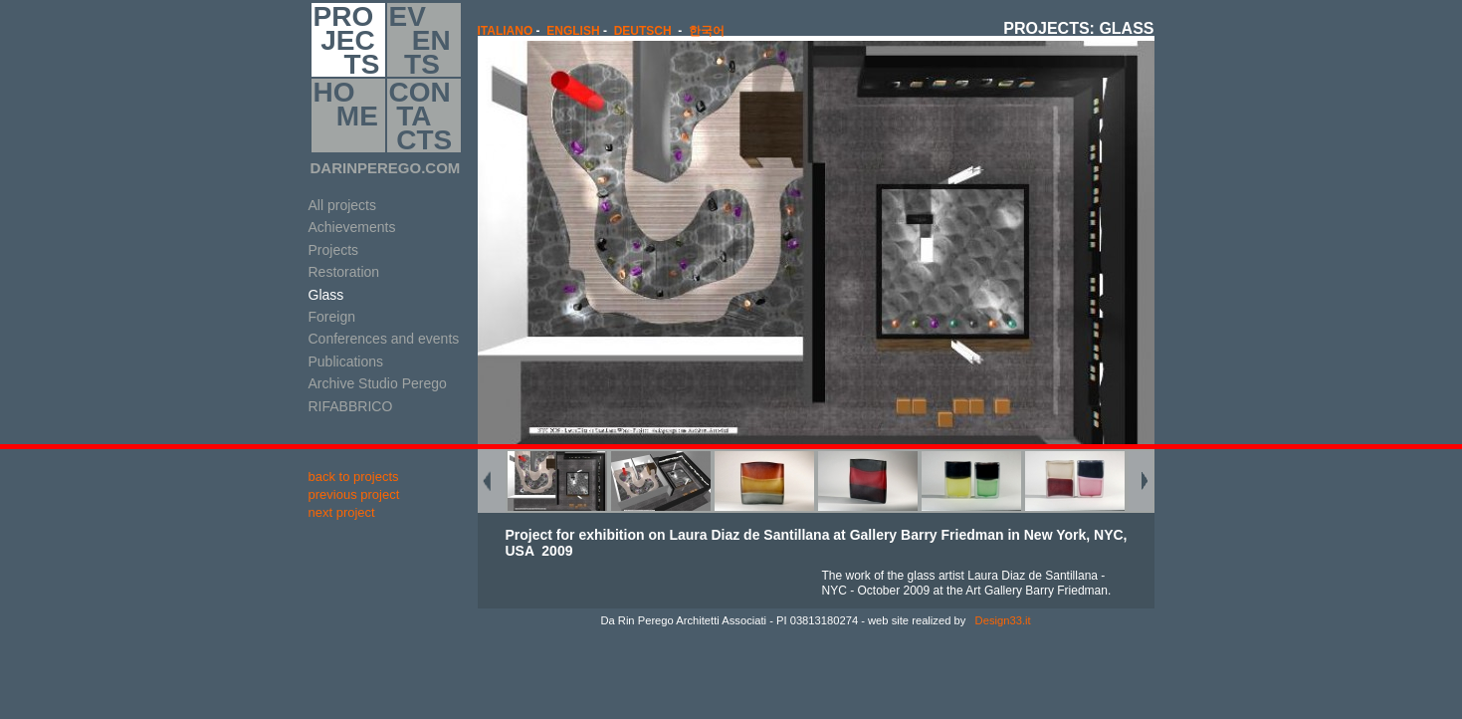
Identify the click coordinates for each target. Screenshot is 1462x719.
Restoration (344, 272)
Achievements (352, 227)
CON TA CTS (421, 115)
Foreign (332, 317)
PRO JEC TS (346, 40)
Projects (334, 250)
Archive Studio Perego (378, 383)
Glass (326, 295)
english (572, 31)
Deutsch (643, 31)
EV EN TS (420, 40)
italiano (505, 31)
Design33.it (1001, 620)
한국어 (707, 31)
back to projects (354, 476)
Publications (346, 361)
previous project (354, 494)
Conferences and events (384, 339)
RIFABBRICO (351, 406)
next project (342, 512)
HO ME (345, 115)
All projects (342, 205)
